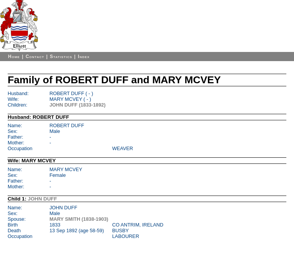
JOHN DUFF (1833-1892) (77, 105)
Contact (35, 56)
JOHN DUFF (42, 199)
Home (14, 56)
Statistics (61, 56)
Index (84, 56)
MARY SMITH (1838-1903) (78, 219)
